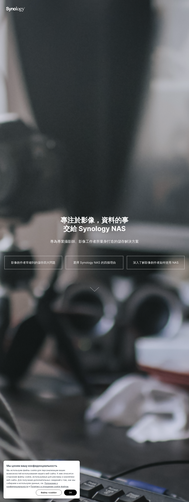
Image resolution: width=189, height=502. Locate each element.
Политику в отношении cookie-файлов (49, 486)
